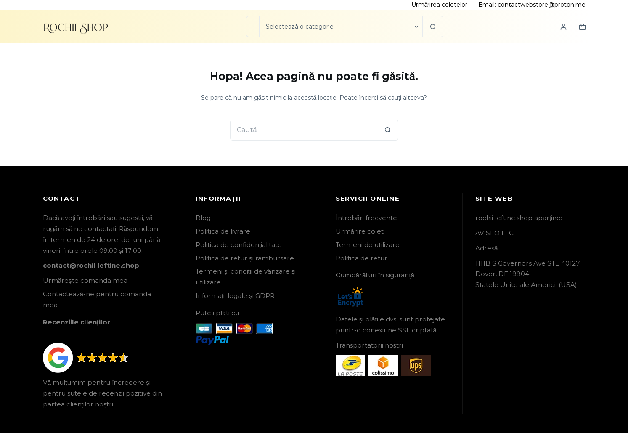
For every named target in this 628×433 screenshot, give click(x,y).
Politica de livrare (223, 231)
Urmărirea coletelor (439, 4)
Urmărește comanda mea (85, 280)
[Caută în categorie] (340, 26)
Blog (203, 218)
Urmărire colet (360, 231)
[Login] (563, 27)
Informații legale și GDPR (235, 296)
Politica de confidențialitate (239, 245)
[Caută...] (252, 26)
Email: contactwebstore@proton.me (532, 4)
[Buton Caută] (432, 26)
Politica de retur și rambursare (245, 258)
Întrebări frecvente (366, 218)
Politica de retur (361, 258)
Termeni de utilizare (368, 245)
